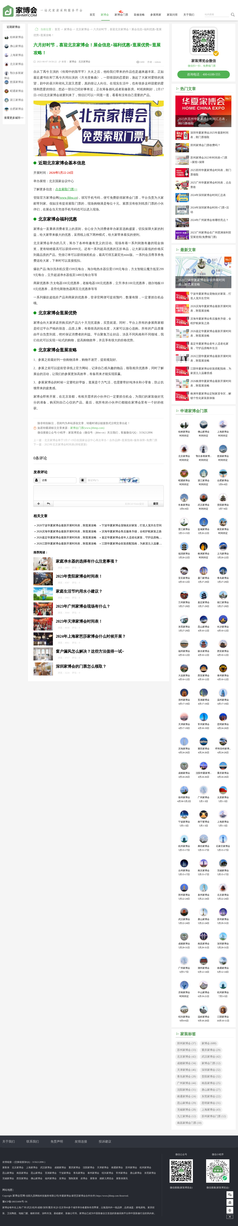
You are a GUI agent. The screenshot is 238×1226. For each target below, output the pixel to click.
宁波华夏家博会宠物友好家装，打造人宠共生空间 (132, 525)
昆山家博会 (186, 1103)
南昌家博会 (211, 1083)
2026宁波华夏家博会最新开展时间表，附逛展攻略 (66, 525)
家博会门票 (121, 14)
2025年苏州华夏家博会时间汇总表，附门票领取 (203, 121)
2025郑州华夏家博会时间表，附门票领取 (210, 172)
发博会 (62, 1178)
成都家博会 (186, 1063)
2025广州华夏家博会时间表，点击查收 (210, 185)
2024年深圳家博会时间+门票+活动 (209, 210)
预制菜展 (73, 1178)
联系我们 (32, 1141)
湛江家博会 (14, 100)
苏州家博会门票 (214, 1116)
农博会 (84, 1178)
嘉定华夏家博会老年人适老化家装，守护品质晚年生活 (134, 537)
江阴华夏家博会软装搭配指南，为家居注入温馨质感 (133, 543)
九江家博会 (186, 1116)
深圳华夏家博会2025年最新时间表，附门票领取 (209, 135)
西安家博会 (22, 1178)
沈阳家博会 (186, 1089)
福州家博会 (51, 1178)
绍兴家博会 (107, 1173)
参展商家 (155, 14)
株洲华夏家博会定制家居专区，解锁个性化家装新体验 (210, 396)
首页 (92, 14)
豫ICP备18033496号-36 (14, 1201)
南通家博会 (186, 1096)
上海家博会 (14, 55)
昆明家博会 (211, 1103)
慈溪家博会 (14, 82)
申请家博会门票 (193, 411)
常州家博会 (122, 1173)
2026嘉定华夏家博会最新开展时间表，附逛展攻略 (66, 537)
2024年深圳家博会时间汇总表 (208, 195)
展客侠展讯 (122, 1178)
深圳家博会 (211, 1069)
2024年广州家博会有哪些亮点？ (209, 220)
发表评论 (40, 472)
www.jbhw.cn (68, 197)
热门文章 (188, 89)
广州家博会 (186, 1083)
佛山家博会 (14, 46)
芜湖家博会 (51, 1173)
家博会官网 (18, 1195)
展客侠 (5, 1167)
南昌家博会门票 (189, 1122)
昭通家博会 (14, 91)
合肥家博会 (14, 109)
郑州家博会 (186, 1043)
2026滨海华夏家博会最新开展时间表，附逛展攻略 (66, 531)
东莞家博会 (211, 1096)
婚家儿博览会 (107, 1178)
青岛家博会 (186, 1076)
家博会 (105, 14)
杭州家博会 (145, 1167)
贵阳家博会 (211, 1076)
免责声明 (57, 1141)
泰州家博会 (93, 1173)
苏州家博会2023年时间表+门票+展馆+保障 (208, 160)
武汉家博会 (211, 1056)
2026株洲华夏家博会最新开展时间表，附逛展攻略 (210, 383)
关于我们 (188, 14)
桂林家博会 (14, 37)
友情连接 (81, 1141)
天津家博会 (186, 1069)
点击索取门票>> (66, 189)
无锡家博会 (186, 1109)
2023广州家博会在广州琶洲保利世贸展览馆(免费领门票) (210, 234)
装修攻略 (139, 14)
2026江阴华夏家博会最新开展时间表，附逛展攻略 (66, 543)
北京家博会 (14, 64)
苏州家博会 (186, 1050)
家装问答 (172, 14)
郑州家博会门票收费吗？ (205, 145)
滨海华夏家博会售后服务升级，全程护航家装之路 (132, 531)
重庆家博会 (211, 1050)
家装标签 (188, 1034)
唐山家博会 (211, 1089)
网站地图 (7, 1189)
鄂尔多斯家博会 (14, 73)
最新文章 (188, 250)
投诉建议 (105, 1141)
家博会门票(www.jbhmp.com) (87, 427)
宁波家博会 (65, 1173)
